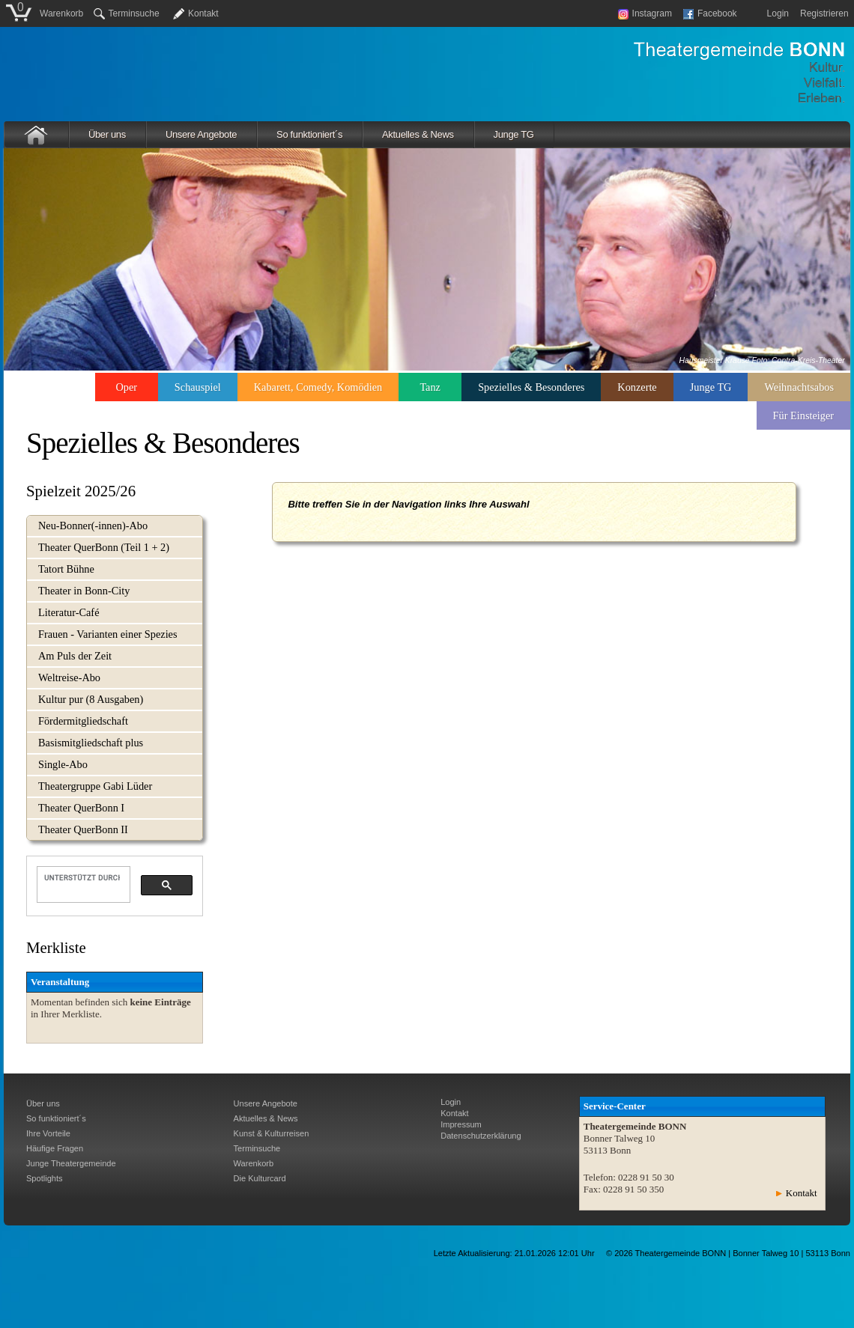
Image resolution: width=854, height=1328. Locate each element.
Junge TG (514, 134)
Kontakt (203, 13)
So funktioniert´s (309, 134)
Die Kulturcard (260, 1178)
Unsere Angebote (201, 134)
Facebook (710, 13)
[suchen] (82, 877)
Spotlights (44, 1178)
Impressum (461, 1124)
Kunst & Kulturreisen (271, 1133)
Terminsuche (127, 13)
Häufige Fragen (54, 1148)
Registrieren (824, 13)
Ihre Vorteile (48, 1133)
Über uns (107, 134)
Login (778, 13)
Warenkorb (61, 13)
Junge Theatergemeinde (71, 1163)
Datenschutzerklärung (480, 1135)
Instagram (645, 13)
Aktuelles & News (418, 134)
